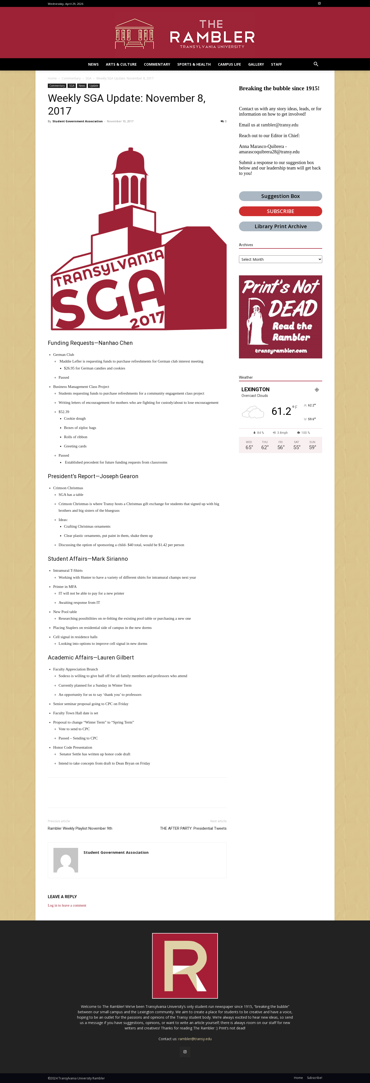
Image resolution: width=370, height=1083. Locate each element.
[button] (316, 64)
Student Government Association (77, 121)
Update (93, 85)
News (82, 85)
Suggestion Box (280, 196)
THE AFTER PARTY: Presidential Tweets (193, 828)
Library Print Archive (281, 226)
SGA (88, 78)
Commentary (71, 78)
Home (52, 78)
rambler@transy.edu (279, 124)
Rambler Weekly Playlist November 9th (80, 828)
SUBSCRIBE (280, 211)
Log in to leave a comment (67, 905)
